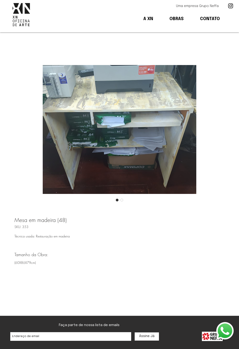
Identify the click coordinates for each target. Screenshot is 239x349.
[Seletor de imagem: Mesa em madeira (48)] (117, 200)
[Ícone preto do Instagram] (230, 6)
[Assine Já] (146, 336)
